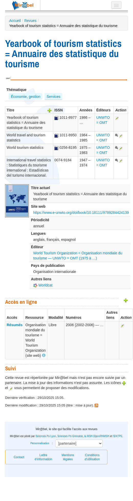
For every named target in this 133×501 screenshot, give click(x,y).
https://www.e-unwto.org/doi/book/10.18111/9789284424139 (81, 212)
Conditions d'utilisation (92, 457)
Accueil (15, 21)
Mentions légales (68, 457)
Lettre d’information (43, 457)
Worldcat (42, 285)
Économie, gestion (25, 97)
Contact (19, 457)
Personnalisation (39, 443)
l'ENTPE (117, 436)
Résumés (15, 325)
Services (53, 97)
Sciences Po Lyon (46, 436)
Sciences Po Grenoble (70, 436)
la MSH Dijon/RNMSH (96, 436)
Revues (30, 21)
